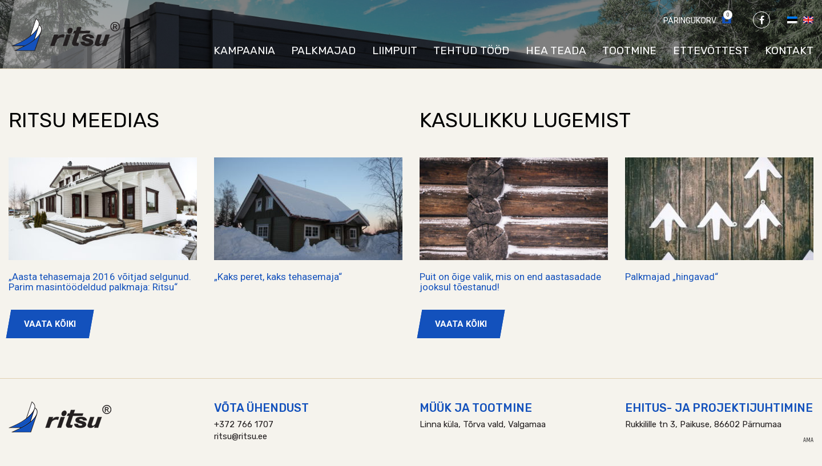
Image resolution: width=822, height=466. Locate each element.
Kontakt (789, 50)
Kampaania (244, 50)
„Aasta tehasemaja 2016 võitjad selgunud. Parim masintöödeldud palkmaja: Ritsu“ (100, 282)
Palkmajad (323, 50)
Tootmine (629, 50)
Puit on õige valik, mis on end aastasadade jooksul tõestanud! (510, 282)
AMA (808, 440)
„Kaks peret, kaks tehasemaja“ (278, 276)
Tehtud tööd (471, 50)
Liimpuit (394, 50)
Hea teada (556, 50)
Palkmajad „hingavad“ (671, 276)
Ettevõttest (711, 50)
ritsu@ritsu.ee (240, 436)
